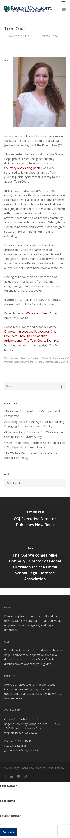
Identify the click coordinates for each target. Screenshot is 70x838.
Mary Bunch (46, 659)
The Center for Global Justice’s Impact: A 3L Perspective (32, 413)
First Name (8, 786)
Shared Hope (49, 36)
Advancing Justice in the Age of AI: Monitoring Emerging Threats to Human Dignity (34, 424)
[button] (64, 9)
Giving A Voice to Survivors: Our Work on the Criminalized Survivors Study (33, 434)
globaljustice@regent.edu (21, 750)
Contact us (11, 689)
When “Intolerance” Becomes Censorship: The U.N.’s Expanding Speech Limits (34, 445)
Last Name (7, 801)
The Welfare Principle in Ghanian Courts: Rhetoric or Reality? (31, 455)
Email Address (10, 816)
